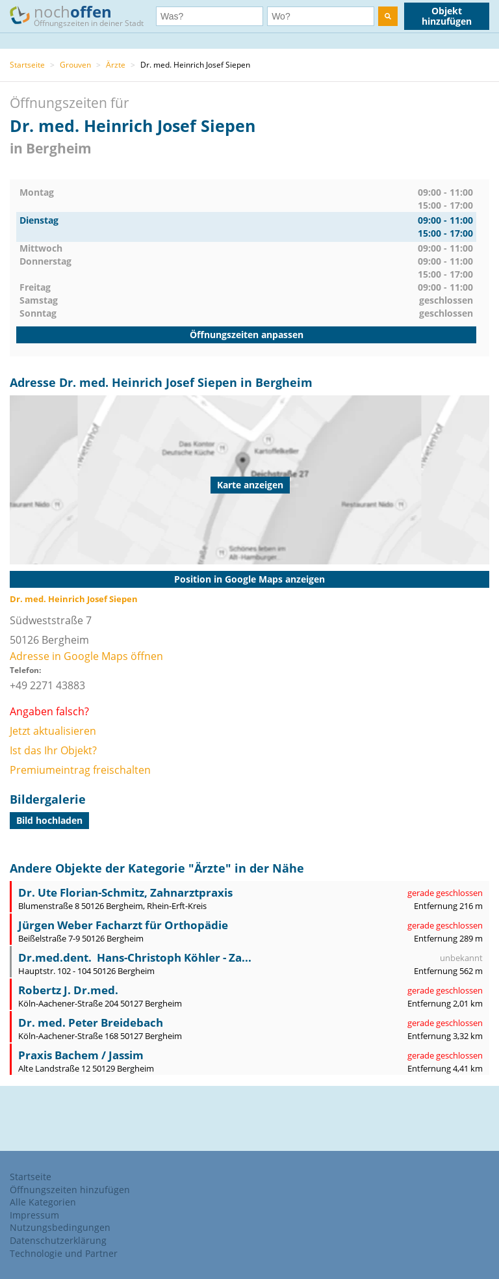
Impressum (34, 1215)
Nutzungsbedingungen (60, 1227)
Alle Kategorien (43, 1202)
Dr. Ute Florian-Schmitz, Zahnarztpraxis (125, 892)
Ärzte (115, 64)
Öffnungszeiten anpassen (246, 334)
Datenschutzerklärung (58, 1240)
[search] (388, 16)
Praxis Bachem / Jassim (81, 1055)
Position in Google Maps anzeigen (249, 579)
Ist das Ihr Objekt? (53, 750)
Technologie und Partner (64, 1253)
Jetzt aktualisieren (53, 731)
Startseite (27, 64)
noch (83, 15)
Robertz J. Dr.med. (68, 989)
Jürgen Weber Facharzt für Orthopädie (123, 924)
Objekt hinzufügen (447, 16)
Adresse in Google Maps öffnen (86, 656)
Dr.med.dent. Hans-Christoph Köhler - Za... (134, 957)
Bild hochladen (49, 820)
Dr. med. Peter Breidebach (90, 1022)
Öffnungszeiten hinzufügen (70, 1189)
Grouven (75, 64)
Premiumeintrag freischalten (80, 770)
